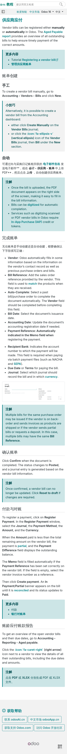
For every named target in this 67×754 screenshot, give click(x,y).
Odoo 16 (46, 11)
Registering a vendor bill (38, 60)
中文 (58, 11)
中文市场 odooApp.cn (44, 719)
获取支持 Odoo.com (17, 727)
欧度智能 (22, 11)
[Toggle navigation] (3, 11)
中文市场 (34, 11)
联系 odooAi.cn (14, 719)
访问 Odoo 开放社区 (49, 727)
